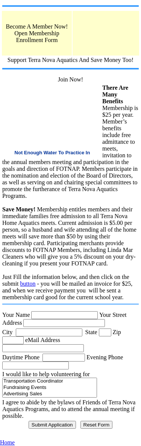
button (28, 283)
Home (7, 442)
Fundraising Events (50, 387)
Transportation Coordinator (50, 381)
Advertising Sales (50, 394)
